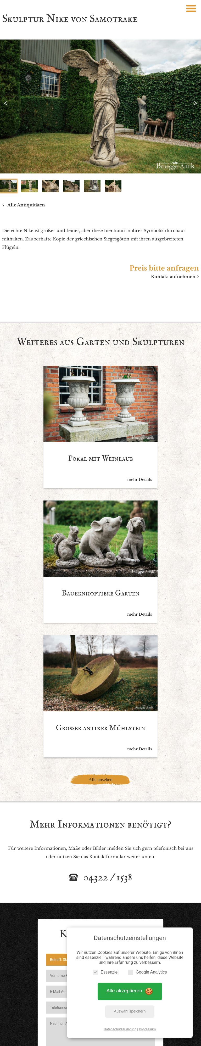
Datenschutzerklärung (120, 1027)
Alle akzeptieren (130, 989)
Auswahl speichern (130, 1010)
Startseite (42, 993)
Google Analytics (147, 970)
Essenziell (106, 970)
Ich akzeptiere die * (95, 895)
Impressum (147, 1027)
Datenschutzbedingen (116, 895)
